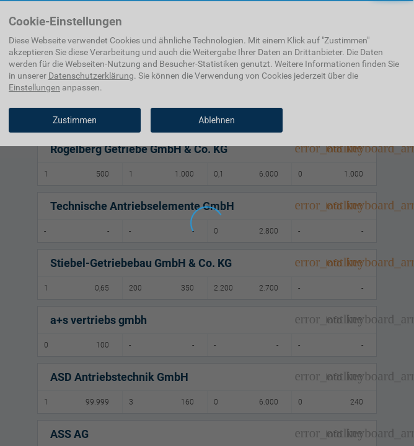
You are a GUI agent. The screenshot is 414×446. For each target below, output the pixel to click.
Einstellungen (34, 87)
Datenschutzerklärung (91, 76)
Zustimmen (75, 120)
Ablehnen (216, 120)
